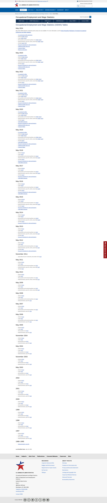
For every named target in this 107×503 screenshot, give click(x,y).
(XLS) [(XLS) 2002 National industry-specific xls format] (30, 385)
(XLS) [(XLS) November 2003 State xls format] (22, 361)
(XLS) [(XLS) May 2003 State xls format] (22, 371)
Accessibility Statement (68, 479)
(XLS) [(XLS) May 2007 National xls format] (23, 306)
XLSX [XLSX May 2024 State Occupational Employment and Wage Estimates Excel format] (25, 38)
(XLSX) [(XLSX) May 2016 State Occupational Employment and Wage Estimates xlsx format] (22, 185)
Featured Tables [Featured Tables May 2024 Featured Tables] (21, 48)
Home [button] (16, 10)
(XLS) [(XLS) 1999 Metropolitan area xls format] (27, 415)
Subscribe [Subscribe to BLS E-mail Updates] (90, 3)
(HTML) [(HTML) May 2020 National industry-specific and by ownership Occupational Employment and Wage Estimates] (39, 118)
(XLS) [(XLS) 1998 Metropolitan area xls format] (27, 426)
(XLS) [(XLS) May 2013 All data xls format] (23, 235)
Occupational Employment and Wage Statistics (38, 13)
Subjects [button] (22, 10)
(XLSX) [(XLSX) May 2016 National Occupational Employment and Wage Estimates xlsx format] (23, 184)
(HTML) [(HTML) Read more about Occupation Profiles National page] (23, 113)
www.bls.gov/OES (20, 491)
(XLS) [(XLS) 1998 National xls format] (23, 423)
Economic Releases (52, 456)
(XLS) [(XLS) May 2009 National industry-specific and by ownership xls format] (39, 290)
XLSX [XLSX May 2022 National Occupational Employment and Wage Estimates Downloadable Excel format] (26, 76)
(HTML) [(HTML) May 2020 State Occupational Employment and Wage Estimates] (22, 115)
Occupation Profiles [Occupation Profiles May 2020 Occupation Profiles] (22, 112)
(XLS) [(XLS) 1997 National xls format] (23, 433)
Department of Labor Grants (49, 467)
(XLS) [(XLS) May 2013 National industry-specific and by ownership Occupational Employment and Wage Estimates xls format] (39, 233)
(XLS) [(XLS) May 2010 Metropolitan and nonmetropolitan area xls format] (37, 277)
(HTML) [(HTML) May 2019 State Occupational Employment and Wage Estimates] (22, 135)
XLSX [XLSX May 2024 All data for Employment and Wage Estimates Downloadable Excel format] (23, 43)
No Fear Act (45, 470)
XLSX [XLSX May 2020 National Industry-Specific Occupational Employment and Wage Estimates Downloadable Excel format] (42, 118)
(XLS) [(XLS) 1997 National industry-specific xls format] (30, 438)
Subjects (24, 456)
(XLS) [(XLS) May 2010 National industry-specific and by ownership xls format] (39, 279)
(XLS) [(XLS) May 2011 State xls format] (22, 264)
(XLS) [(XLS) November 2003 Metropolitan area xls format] (27, 362)
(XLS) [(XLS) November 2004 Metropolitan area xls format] (27, 341)
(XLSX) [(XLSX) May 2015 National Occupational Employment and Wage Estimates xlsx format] (23, 199)
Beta (69, 456)
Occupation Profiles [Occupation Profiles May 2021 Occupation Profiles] (22, 74)
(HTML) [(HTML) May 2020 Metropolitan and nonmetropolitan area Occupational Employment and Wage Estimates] (37, 116)
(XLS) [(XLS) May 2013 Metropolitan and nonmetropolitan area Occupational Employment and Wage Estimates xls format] (37, 232)
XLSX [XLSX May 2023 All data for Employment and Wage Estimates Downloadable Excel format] (23, 63)
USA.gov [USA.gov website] (44, 472)
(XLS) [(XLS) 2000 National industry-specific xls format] (30, 406)
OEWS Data (47, 21)
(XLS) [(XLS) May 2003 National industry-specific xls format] (30, 374)
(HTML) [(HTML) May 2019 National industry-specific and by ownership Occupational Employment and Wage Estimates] (39, 139)
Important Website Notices (69, 475)
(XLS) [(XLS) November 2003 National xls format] (23, 359)
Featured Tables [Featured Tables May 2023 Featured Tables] (21, 68)
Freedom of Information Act (69, 465)
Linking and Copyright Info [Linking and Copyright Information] (69, 472)
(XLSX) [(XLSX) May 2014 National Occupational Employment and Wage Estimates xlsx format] (23, 215)
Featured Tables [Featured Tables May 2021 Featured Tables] (21, 106)
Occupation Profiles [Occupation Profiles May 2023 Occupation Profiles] (22, 55)
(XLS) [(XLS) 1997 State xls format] (22, 435)
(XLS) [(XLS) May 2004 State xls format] (22, 350)
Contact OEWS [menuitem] (85, 21)
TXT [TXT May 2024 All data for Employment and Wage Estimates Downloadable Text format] (25, 43)
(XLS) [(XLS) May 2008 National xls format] (23, 295)
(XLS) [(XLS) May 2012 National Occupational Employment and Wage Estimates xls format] (23, 242)
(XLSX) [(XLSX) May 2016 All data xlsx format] (23, 190)
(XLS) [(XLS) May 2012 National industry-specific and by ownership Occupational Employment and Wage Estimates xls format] (39, 247)
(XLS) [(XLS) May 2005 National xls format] (23, 327)
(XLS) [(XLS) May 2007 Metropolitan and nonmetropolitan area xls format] (37, 309)
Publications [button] (39, 10)
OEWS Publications (34, 21)
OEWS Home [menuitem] (21, 21)
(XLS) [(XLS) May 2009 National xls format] (23, 285)
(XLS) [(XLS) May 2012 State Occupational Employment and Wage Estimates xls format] (22, 244)
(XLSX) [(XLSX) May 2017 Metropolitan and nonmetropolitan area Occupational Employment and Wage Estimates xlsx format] (37, 171)
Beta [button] (66, 10)
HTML (23, 36)
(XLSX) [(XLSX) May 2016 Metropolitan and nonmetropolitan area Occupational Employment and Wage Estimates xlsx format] (37, 187)
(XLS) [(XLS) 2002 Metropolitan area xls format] (27, 383)
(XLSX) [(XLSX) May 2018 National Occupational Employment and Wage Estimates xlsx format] (23, 152)
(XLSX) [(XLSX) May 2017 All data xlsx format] (23, 175)
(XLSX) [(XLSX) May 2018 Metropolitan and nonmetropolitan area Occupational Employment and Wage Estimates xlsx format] (37, 156)
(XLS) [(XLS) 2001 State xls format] (22, 392)
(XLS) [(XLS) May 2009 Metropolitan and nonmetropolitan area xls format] (37, 288)
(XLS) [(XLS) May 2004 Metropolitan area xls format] (27, 352)
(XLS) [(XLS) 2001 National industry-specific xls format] (30, 396)
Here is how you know (42, 1)
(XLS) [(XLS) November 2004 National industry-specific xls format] (30, 343)
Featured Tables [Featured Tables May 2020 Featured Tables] (21, 126)
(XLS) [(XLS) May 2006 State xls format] (22, 318)
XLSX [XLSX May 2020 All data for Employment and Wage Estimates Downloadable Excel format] (23, 120)
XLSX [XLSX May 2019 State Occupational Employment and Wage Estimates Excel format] (25, 135)
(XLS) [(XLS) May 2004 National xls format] (23, 348)
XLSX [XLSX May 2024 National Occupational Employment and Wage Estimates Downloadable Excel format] (26, 36)
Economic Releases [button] (50, 10)
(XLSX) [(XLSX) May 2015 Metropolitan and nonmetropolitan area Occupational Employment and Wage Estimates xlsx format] (37, 202)
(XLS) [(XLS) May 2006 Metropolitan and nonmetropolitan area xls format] (37, 320)
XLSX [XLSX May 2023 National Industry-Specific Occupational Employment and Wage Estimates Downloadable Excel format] (42, 62)
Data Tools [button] (31, 10)
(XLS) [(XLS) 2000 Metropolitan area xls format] (27, 405)
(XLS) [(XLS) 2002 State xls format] (22, 382)
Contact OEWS (19, 494)
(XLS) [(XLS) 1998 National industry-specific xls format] (30, 427)
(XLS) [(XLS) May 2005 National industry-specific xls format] (30, 332)
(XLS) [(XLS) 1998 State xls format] (22, 424)
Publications (41, 456)
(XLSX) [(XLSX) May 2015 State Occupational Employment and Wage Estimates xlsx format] (22, 201)
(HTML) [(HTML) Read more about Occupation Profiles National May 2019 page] (23, 134)
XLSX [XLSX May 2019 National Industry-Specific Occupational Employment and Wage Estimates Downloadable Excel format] (42, 139)
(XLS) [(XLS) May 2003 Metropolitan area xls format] (27, 373)
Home (17, 456)
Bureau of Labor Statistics (21, 13)
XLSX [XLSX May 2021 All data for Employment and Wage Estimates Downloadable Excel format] (23, 101)
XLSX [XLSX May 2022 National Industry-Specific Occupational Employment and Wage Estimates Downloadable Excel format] (42, 80)
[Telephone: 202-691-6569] (27, 489)
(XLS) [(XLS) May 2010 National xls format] (23, 274)
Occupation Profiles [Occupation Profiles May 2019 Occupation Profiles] (22, 132)
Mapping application (22, 49)
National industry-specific (23, 444)
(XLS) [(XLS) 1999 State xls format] (22, 414)
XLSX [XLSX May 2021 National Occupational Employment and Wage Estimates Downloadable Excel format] (26, 94)
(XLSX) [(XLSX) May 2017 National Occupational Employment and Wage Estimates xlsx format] (23, 168)
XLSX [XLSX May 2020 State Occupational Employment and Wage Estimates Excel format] (25, 115)
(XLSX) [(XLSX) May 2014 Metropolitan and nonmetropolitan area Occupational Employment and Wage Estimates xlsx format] (37, 218)
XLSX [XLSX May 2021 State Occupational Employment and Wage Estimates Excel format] (25, 96)
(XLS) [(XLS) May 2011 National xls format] (23, 262)
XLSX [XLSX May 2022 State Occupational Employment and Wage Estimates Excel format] (25, 77)
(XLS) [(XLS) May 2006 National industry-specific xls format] (30, 321)
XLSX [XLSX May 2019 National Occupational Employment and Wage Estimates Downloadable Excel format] (26, 134)
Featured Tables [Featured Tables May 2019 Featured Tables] (21, 147)
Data (51, 13)
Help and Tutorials (67, 477)
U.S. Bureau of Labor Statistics (29, 5)
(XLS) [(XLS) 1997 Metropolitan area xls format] (27, 436)
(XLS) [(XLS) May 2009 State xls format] (22, 286)
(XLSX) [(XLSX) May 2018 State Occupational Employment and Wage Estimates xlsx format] (22, 154)
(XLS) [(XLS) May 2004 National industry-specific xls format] (30, 353)
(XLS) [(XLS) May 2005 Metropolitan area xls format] (27, 330)
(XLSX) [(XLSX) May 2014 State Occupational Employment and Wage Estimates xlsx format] (22, 216)
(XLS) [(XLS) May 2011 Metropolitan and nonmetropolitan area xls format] (37, 265)
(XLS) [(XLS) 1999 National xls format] (23, 412)
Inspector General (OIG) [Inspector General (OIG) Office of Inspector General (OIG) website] (48, 463)
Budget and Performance (48, 465)
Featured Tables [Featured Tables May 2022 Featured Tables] (21, 87)
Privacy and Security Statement (70, 467)
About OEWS (72, 21)
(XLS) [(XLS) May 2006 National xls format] (23, 317)
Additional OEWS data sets (24, 46)
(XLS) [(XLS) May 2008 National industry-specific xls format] (30, 300)
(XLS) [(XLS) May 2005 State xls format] (22, 329)
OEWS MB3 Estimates (22, 121)
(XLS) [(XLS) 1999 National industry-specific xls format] (30, 417)
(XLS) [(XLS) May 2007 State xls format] (22, 308)
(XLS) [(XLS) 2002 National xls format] (23, 380)
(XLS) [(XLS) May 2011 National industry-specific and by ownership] (39, 267)
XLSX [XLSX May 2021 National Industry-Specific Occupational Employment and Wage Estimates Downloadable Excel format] (42, 99)
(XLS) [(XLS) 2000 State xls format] (22, 403)
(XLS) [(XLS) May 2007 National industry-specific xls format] (30, 311)
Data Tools (32, 456)
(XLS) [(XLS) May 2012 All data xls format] (23, 249)
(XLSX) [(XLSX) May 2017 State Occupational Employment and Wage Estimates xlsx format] (22, 170)
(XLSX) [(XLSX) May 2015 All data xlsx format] (23, 206)
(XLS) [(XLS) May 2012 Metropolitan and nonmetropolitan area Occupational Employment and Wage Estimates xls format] (37, 246)
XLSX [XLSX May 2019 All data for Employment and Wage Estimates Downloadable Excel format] (23, 140)
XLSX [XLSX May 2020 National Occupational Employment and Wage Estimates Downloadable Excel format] (26, 113)
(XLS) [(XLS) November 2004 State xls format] (22, 339)
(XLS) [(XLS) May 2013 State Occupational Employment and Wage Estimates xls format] (22, 230)
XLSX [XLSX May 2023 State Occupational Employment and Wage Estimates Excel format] (25, 58)
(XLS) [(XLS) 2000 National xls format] (23, 401)
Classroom (63, 456)
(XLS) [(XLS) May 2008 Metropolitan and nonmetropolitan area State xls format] (37, 299)
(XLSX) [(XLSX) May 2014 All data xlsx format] (23, 221)
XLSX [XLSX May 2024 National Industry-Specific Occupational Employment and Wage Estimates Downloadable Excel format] (42, 41)
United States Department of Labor (84, 1)
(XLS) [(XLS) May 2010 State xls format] (22, 276)
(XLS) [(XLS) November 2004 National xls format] (23, 338)
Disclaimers (65, 470)
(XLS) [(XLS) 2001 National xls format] (23, 391)
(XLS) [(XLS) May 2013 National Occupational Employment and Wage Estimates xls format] (23, 229)
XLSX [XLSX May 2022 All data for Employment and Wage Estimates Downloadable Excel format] (23, 82)
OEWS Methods (59, 21)
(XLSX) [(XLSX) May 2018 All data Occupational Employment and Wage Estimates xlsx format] (23, 159)
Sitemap (64, 463)
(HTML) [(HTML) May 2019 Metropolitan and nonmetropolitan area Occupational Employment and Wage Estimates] (37, 137)
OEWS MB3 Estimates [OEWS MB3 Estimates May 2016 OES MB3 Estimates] (22, 193)
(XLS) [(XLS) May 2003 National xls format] (23, 370)
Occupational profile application (25, 35)
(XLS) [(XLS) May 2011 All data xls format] (23, 268)
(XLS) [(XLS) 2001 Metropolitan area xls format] (27, 394)
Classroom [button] (60, 10)
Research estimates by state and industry (27, 44)
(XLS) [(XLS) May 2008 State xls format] (22, 297)
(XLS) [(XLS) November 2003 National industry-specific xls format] (30, 364)
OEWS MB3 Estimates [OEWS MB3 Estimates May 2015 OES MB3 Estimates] (22, 209)
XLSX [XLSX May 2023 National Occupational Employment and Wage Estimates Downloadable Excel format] (26, 57)
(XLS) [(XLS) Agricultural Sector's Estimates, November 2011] (40, 256)
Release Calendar (84, 3)
